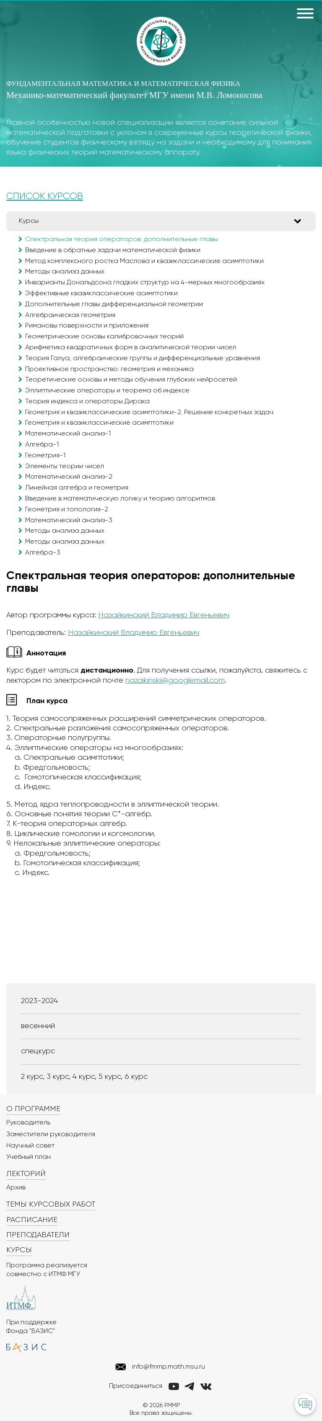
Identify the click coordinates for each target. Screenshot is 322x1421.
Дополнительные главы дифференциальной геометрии (114, 304)
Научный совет (30, 1145)
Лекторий (26, 1174)
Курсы (29, 221)
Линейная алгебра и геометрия (76, 488)
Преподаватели (38, 1235)
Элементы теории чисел (64, 466)
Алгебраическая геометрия (70, 315)
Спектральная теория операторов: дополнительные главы (121, 239)
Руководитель (28, 1122)
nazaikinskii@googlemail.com (175, 680)
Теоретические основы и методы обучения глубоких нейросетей (131, 380)
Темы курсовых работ (50, 1204)
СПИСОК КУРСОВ (44, 196)
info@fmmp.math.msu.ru (168, 1367)
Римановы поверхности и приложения (86, 325)
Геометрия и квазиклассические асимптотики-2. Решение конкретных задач (149, 412)
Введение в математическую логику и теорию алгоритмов (120, 498)
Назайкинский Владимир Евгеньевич (163, 615)
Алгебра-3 (42, 552)
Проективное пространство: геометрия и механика (109, 369)
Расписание (31, 1220)
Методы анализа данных (64, 271)
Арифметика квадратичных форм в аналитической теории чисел (130, 347)
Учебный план (28, 1157)
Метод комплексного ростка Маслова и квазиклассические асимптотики (144, 261)
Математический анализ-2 (68, 477)
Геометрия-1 (45, 455)
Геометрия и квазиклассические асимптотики (99, 423)
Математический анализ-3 (68, 520)
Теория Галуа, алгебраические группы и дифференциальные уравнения (142, 358)
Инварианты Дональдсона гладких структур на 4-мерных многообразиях (145, 282)
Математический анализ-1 (68, 434)
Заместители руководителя (50, 1134)
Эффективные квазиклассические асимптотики (101, 293)
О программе (33, 1109)
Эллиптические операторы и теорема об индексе (107, 390)
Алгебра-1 (42, 444)
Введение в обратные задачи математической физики (112, 250)
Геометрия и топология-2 (66, 509)
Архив (16, 1187)
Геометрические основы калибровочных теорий (104, 336)
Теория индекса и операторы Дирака (87, 401)
